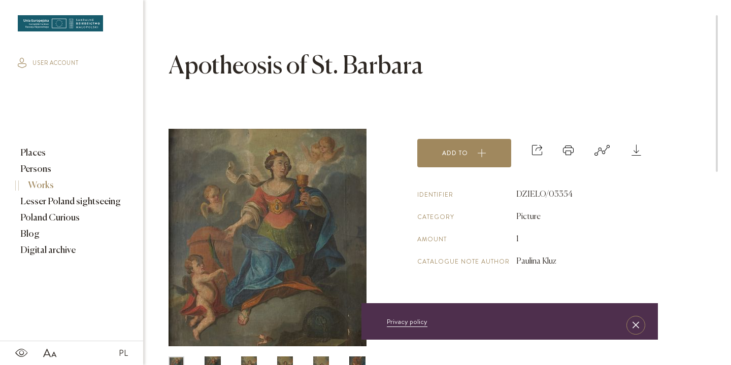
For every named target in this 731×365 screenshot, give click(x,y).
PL (123, 353)
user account (48, 63)
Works (40, 185)
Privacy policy (407, 321)
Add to (464, 153)
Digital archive (47, 250)
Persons (35, 169)
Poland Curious (49, 218)
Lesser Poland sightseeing (70, 201)
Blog (29, 234)
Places (32, 153)
